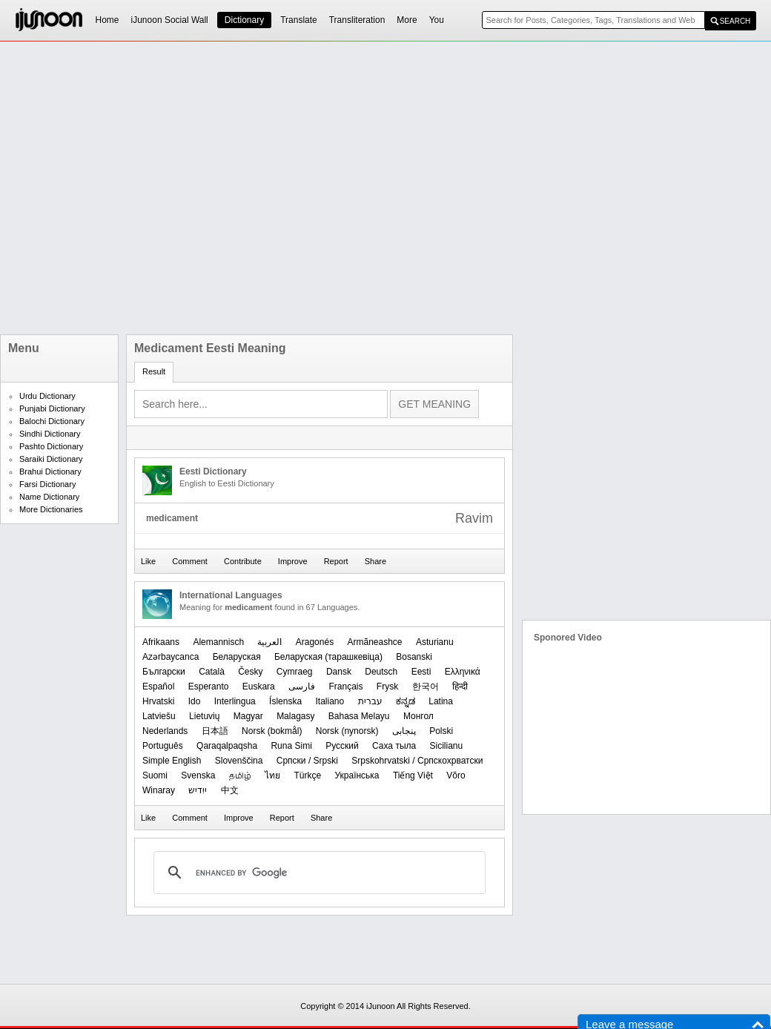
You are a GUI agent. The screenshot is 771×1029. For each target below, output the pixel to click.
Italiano (329, 701)
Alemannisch (218, 642)
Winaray (158, 790)
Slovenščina (239, 760)
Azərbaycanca (170, 657)
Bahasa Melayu (359, 716)
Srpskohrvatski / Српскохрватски (417, 760)
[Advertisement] (165, 188)
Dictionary (244, 20)
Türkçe (307, 775)
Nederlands (165, 731)
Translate (298, 20)
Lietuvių (204, 716)
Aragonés (315, 642)
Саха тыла (394, 746)
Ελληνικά (462, 671)
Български (163, 671)
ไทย (272, 775)
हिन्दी (460, 686)
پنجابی (404, 731)
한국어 (425, 686)
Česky (250, 671)
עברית (370, 701)
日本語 (215, 731)
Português (162, 746)
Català (212, 671)
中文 (230, 790)
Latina (440, 701)
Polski (441, 731)
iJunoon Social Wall (169, 20)
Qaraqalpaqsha (226, 746)
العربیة (269, 642)
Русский (342, 746)
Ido (194, 701)
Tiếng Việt (413, 775)
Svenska (198, 775)
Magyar (248, 716)
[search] (317, 872)
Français (345, 686)
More (407, 20)
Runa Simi (291, 746)
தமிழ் (240, 775)
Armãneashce (374, 642)
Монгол (418, 716)
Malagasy (295, 716)
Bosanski (414, 657)
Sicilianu (446, 746)
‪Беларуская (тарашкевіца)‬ (328, 657)
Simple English (171, 760)
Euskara (258, 686)
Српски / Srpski (307, 760)
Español (158, 686)
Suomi (155, 775)
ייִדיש (197, 790)
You (436, 20)
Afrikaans (160, 642)
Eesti (421, 671)
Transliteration (357, 20)
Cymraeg (295, 671)
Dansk (338, 671)
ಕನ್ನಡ (405, 701)
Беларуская (237, 657)
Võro (455, 775)
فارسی (301, 686)
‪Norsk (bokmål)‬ (272, 731)
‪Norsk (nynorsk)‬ (347, 731)
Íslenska (285, 701)
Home (107, 20)
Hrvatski (158, 701)
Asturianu (435, 642)
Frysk (387, 686)
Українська (356, 775)
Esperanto (208, 686)
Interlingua (235, 701)
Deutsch (381, 671)
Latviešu (159, 716)
